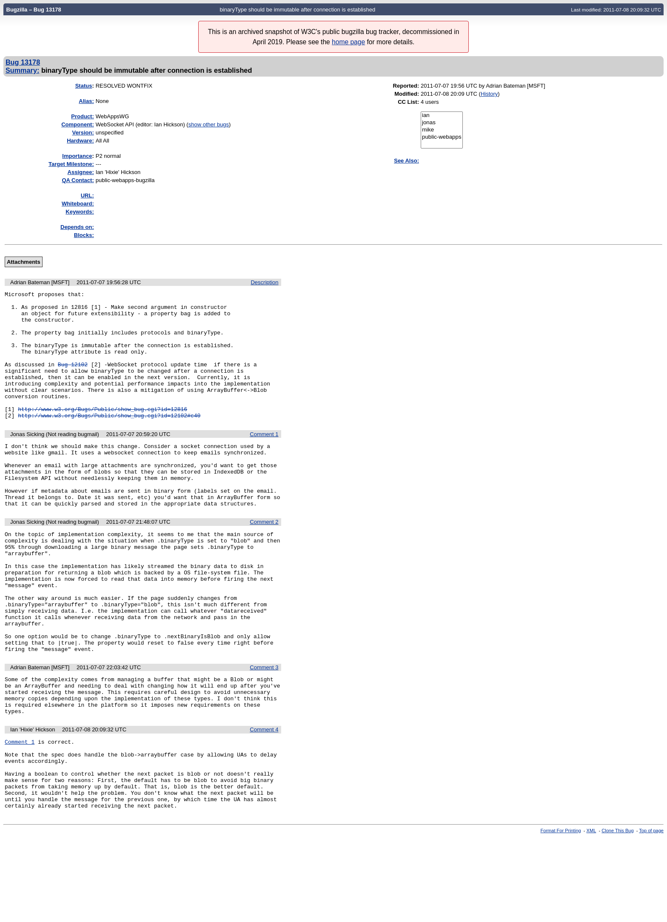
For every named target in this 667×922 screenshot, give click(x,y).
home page (348, 42)
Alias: (86, 101)
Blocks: (84, 235)
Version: (83, 132)
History (489, 94)
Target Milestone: (71, 164)
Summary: (22, 70)
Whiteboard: (78, 203)
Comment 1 (264, 460)
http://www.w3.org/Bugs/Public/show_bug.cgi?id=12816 (102, 433)
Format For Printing (561, 914)
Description (264, 282)
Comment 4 (264, 799)
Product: (82, 116)
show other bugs (208, 124)
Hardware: (80, 140)
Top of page (651, 914)
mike (441, 130)
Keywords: (80, 211)
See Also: (406, 160)
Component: (77, 124)
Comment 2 (264, 560)
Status (83, 86)
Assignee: (81, 172)
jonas (441, 122)
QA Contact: (78, 180)
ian (441, 115)
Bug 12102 (73, 379)
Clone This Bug (617, 914)
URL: (87, 195)
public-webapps (441, 137)
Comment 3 (264, 730)
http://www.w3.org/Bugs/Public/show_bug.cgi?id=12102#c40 (109, 441)
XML (591, 914)
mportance (77, 156)
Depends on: (77, 227)
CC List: (408, 102)
